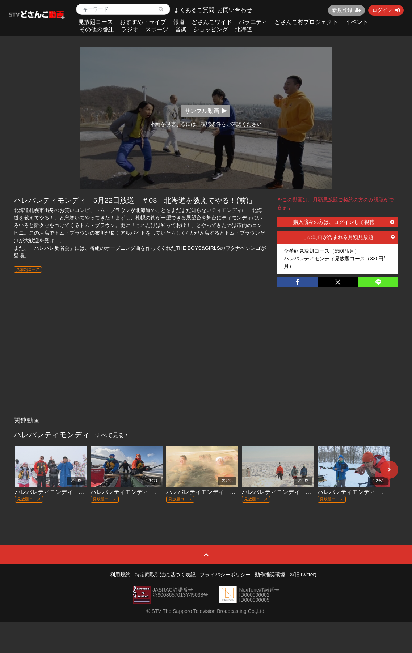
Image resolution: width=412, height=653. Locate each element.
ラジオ (129, 29)
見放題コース (95, 22)
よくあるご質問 (194, 10)
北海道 (243, 29)
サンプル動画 (206, 111)
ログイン (386, 10)
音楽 (181, 29)
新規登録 (346, 10)
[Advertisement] (206, 359)
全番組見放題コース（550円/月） (322, 251)
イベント (356, 22)
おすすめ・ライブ (143, 22)
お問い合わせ (234, 10)
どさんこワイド (212, 22)
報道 (179, 22)
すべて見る (111, 435)
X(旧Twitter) (303, 574)
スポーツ (156, 29)
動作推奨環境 (270, 574)
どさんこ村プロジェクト (306, 22)
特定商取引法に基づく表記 (165, 574)
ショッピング (210, 29)
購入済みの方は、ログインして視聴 (343, 222)
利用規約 (120, 574)
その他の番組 (96, 29)
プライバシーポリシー (225, 574)
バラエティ (253, 22)
